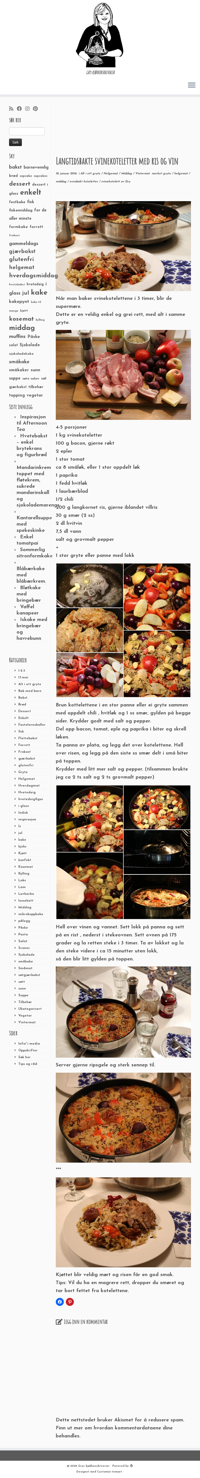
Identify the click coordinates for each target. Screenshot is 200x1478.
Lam (22, 887)
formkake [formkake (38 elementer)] (18, 227)
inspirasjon (27, 819)
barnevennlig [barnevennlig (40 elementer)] (36, 168)
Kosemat (25, 867)
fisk (21, 731)
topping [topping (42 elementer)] (17, 396)
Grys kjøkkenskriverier (94, 1466)
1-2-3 (21, 670)
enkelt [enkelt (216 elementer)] (30, 192)
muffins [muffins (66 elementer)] (17, 336)
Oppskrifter (28, 1050)
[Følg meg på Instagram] (29, 109)
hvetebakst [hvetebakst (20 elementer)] (17, 284)
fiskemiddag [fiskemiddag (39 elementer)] (20, 210)
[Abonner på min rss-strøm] (13, 109)
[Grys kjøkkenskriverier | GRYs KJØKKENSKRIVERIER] (100, 35)
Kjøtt (22, 853)
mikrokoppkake (30, 914)
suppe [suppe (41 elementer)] (15, 379)
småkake (25, 961)
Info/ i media (29, 1043)
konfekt (24, 860)
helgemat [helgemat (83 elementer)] (21, 267)
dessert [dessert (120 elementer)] (19, 184)
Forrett (24, 745)
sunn (22, 988)
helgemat (181, 173)
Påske (23, 927)
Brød (22, 704)
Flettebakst (27, 738)
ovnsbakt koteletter (84, 181)
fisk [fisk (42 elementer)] (30, 202)
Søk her (24, 1057)
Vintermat (27, 1022)
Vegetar (25, 1015)
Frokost (24, 752)
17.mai (23, 677)
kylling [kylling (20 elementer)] (40, 320)
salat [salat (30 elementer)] (13, 345)
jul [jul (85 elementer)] (25, 293)
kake (22, 839)
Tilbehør (25, 1002)
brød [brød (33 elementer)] (13, 176)
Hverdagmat (29, 785)
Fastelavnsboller (31, 724)
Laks (22, 880)
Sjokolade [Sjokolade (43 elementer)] (30, 345)
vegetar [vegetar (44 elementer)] (35, 395)
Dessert (24, 711)
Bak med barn (29, 691)
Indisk (23, 812)
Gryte (23, 772)
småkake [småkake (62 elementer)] (19, 361)
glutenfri (25, 765)
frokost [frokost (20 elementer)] (14, 235)
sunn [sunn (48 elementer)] (35, 370)
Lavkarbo (26, 894)
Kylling (23, 873)
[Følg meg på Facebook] (21, 109)
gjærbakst (26, 758)
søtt (21, 981)
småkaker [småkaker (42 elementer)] (19, 370)
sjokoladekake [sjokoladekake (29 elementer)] (21, 353)
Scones (24, 948)
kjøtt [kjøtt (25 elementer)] (24, 310)
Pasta (23, 934)
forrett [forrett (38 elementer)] (36, 227)
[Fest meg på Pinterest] (37, 109)
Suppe (23, 995)
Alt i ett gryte (29, 684)
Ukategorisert (30, 1009)
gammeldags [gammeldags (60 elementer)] (23, 243)
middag (61, 181)
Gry (127, 181)
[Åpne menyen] (191, 85)
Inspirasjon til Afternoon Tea (32, 423)
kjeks (22, 846)
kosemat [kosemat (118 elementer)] (21, 319)
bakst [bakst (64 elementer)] (15, 167)
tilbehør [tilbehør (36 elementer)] (35, 387)
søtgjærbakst (29, 975)
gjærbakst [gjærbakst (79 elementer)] (22, 251)
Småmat (25, 968)
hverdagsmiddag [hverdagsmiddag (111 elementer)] (33, 276)
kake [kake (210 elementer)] (39, 292)
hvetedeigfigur (30, 799)
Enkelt (23, 718)
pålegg (24, 921)
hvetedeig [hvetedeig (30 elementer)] (35, 284)
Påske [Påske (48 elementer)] (33, 337)
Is (19, 826)
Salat (22, 941)
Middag (24, 907)
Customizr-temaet (109, 1471)
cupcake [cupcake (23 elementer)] (26, 176)
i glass (23, 806)
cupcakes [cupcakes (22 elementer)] (40, 176)
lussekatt (25, 900)
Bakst (22, 697)
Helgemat (26, 779)
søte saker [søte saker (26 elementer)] (30, 378)
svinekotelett (111, 181)
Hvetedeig (27, 792)
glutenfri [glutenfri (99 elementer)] (21, 260)
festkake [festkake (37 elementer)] (17, 202)
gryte (167, 173)
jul (20, 833)
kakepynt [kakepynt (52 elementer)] (19, 301)
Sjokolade (26, 954)
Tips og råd (27, 1064)
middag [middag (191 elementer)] (22, 328)
